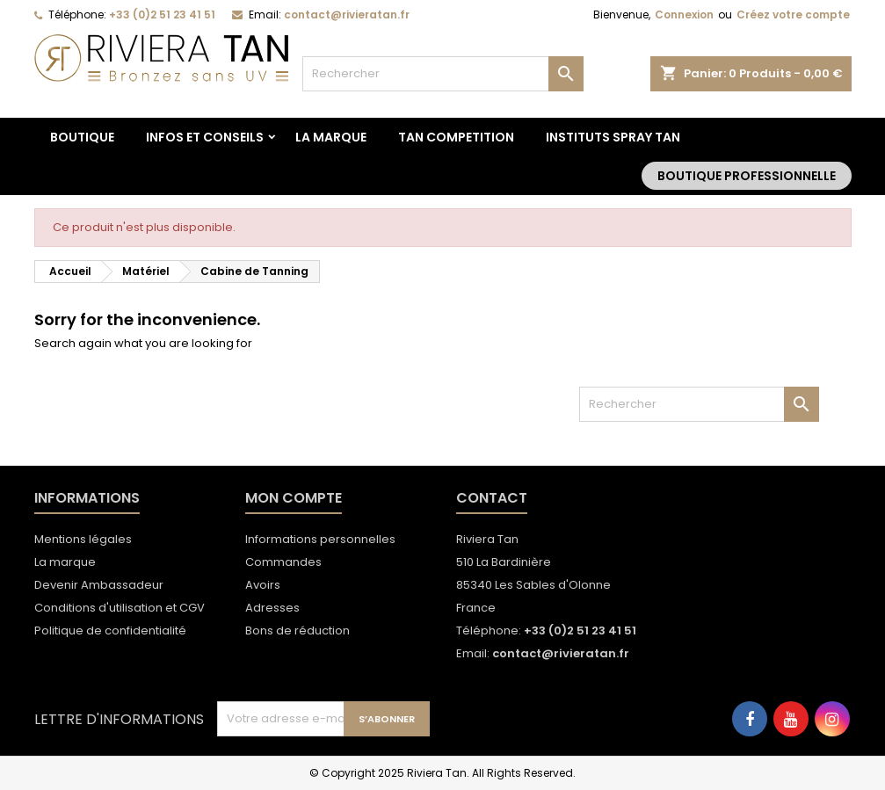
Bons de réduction (297, 630)
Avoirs (262, 584)
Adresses (272, 607)
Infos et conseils (205, 137)
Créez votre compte (793, 14)
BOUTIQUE (82, 137)
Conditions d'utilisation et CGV (119, 607)
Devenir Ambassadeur (98, 584)
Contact (491, 498)
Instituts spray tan (613, 137)
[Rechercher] (443, 73)
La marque (330, 137)
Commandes (283, 562)
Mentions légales (83, 539)
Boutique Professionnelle (746, 176)
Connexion (684, 14)
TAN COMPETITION (456, 137)
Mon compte (293, 498)
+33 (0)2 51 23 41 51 (162, 14)
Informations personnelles (320, 539)
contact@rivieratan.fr (347, 14)
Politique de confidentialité (110, 630)
